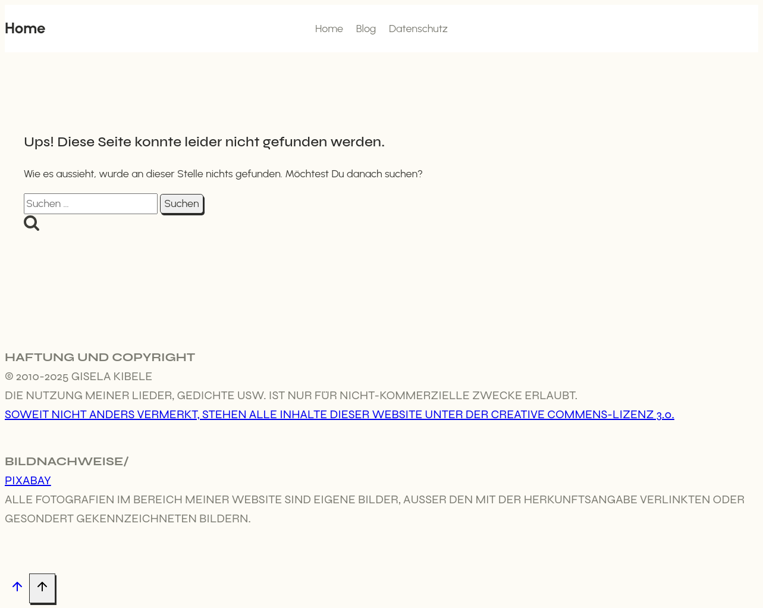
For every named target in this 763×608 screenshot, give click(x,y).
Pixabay (28, 480)
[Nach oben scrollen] (17, 588)
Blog (366, 28)
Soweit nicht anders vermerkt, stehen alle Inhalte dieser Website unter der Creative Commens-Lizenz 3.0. (339, 414)
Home (329, 28)
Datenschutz (418, 28)
